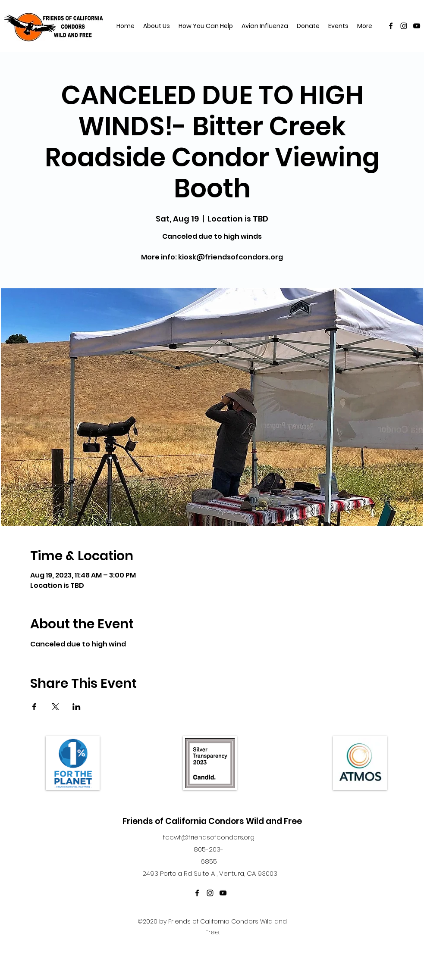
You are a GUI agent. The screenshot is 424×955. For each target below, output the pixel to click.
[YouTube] (416, 26)
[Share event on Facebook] (34, 706)
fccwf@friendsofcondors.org (208, 837)
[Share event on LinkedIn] (76, 706)
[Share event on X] (55, 706)
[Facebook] (390, 26)
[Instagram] (403, 26)
